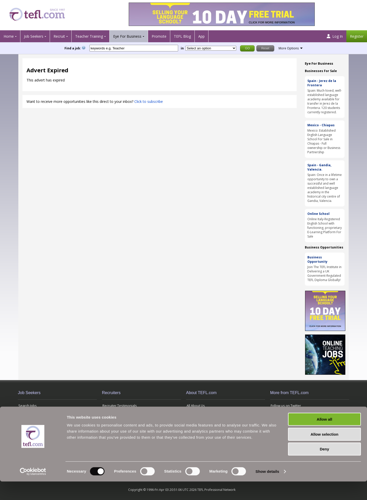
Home (9, 36)
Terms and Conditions (288, 417)
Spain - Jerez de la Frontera (321, 83)
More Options (289, 48)
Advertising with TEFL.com (206, 417)
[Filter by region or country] (210, 48)
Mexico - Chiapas (321, 125)
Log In (335, 36)
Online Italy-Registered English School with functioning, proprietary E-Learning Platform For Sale (324, 228)
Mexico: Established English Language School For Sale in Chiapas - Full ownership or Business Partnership (323, 141)
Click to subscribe (148, 101)
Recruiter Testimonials (119, 405)
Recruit (59, 36)
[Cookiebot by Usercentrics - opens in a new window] (33, 490)
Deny (324, 467)
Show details (267, 490)
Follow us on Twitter (286, 405)
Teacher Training (89, 36)
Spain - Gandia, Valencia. (319, 167)
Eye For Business (127, 36)
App (201, 36)
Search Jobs (27, 405)
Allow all (324, 438)
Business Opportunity (317, 259)
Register (356, 36)
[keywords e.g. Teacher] (133, 48)
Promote (159, 36)
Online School (318, 214)
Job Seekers (33, 36)
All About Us (196, 405)
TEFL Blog (182, 36)
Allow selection (324, 453)
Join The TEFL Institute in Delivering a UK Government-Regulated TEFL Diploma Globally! (324, 273)
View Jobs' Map (30, 417)
